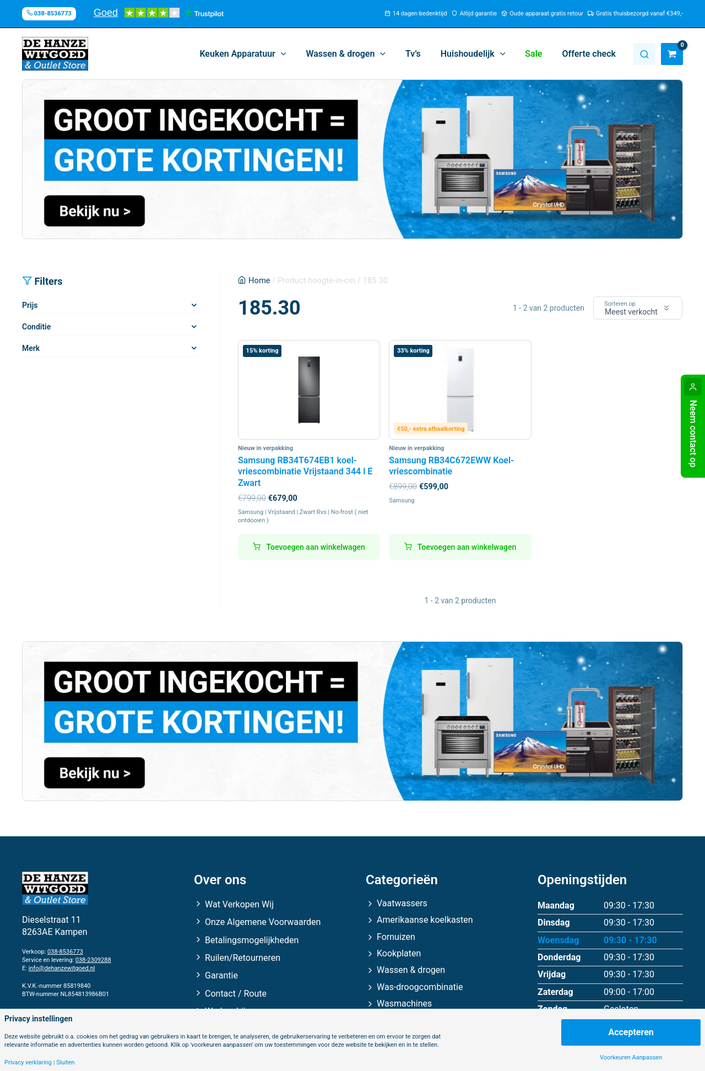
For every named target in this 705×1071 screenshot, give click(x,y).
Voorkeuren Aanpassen (631, 1057)
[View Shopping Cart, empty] (672, 54)
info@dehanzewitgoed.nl (62, 968)
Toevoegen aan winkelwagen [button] (315, 547)
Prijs (29, 305)
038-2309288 (93, 960)
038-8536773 (65, 951)
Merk (31, 348)
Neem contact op (693, 433)
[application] (293, 54)
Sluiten (65, 1062)
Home (259, 280)
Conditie (36, 326)
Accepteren (630, 1032)
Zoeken (644, 54)
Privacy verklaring (28, 1062)
